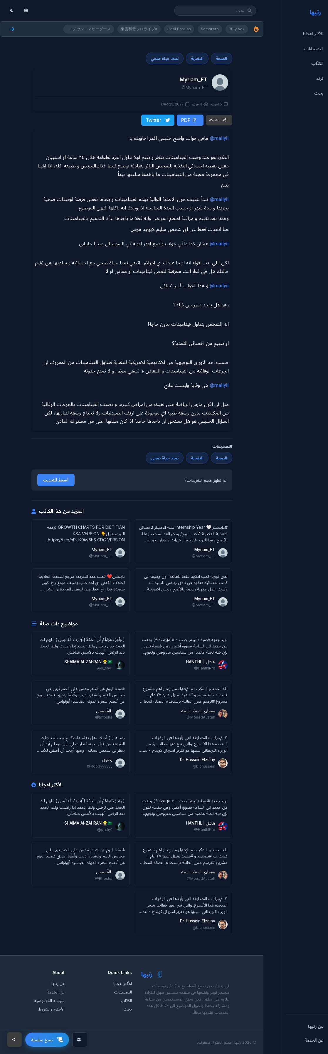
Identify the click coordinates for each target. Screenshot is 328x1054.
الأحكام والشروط (51, 1008)
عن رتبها (58, 982)
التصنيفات (123, 991)
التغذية (197, 58)
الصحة (221, 58)
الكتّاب (126, 999)
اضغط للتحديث (56, 479)
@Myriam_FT (194, 87)
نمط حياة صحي (165, 58)
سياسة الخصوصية (49, 999)
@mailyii (219, 137)
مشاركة (217, 120)
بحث (127, 1008)
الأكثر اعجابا (122, 982)
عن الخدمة (56, 991)
